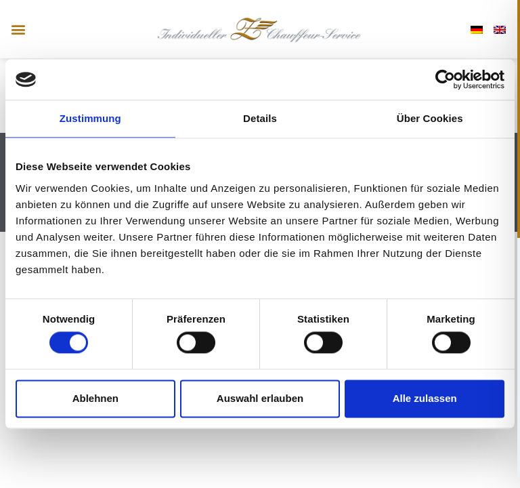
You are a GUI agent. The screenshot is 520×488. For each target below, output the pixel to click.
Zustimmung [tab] (90, 118)
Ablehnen (95, 398)
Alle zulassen (425, 398)
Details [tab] (260, 118)
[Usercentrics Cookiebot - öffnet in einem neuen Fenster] (445, 79)
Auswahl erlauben (260, 398)
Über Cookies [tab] (430, 118)
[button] (18, 29)
